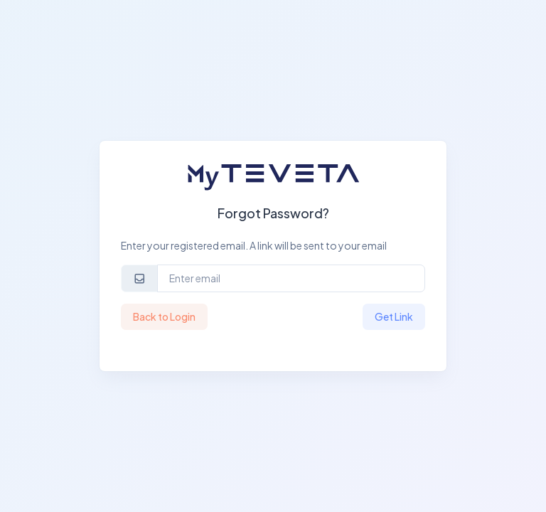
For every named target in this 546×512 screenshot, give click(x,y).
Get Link (394, 316)
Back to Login (164, 316)
